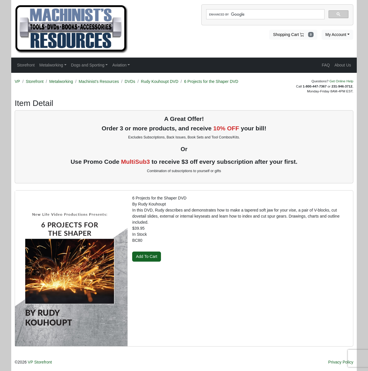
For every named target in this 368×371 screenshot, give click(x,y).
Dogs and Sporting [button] (88, 65)
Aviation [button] (119, 65)
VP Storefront (40, 362)
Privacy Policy (340, 362)
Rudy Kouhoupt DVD (159, 81)
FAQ (326, 65)
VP (17, 81)
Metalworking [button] (51, 65)
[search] (264, 14)
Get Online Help (341, 81)
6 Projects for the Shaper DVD (211, 81)
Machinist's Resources (99, 81)
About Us (342, 65)
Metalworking (61, 81)
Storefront (34, 81)
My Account (335, 34)
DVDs (130, 81)
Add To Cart (146, 256)
